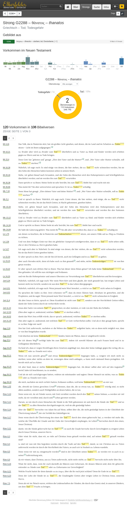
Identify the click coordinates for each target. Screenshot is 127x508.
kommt (21, 284)
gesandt (70, 261)
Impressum (55, 503)
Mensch (97, 374)
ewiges (111, 281)
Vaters (66, 447)
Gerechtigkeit (71, 421)
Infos (106, 7)
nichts (88, 261)
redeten (57, 374)
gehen (30, 175)
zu (41, 155)
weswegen (58, 359)
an (123, 269)
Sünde (59, 402)
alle (65, 230)
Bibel (75, 7)
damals (49, 471)
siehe (82, 261)
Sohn (24, 171)
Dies (21, 312)
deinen (48, 191)
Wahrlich (22, 167)
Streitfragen (48, 348)
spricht (27, 182)
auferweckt (36, 328)
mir (108, 182)
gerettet (64, 397)
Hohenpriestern (98, 175)
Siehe (20, 175)
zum (51, 152)
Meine (44, 182)
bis (119, 167)
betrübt (63, 182)
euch (38, 167)
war (46, 241)
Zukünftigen (61, 413)
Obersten (60, 276)
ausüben (27, 390)
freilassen (63, 272)
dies (103, 321)
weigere (102, 356)
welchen (50, 312)
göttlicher (60, 241)
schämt (88, 471)
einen (40, 402)
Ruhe (96, 308)
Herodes (32, 261)
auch (66, 257)
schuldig (86, 187)
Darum (21, 402)
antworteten (45, 187)
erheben (120, 152)
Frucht (28, 471)
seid (104, 464)
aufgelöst (81, 328)
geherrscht (92, 417)
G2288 (12, 13)
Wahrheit (43, 249)
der (61, 175)
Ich (19, 367)
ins (70, 257)
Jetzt (50, 293)
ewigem (114, 429)
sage (33, 167)
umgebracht (93, 336)
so (80, 386)
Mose (26, 191)
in (31, 144)
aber (31, 152)
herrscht (99, 459)
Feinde (42, 394)
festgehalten (34, 331)
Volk (24, 144)
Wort (61, 281)
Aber (20, 409)
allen (34, 405)
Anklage (98, 348)
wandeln (104, 447)
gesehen (69, 144)
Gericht (36, 284)
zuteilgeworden (82, 241)
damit (21, 303)
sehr (57, 182)
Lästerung (33, 230)
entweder (22, 467)
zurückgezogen (40, 374)
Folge (30, 324)
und (76, 144)
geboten (36, 159)
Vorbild (49, 413)
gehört (42, 230)
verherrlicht (53, 303)
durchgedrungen (54, 405)
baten (68, 336)
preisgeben (115, 359)
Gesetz (98, 483)
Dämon (85, 293)
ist (54, 182)
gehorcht (119, 464)
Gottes (55, 202)
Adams (33, 413)
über (75, 409)
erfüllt (40, 316)
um (94, 300)
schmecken (105, 167)
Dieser (90, 374)
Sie (33, 187)
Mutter (78, 159)
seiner (21, 455)
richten (24, 237)
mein (56, 281)
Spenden (73, 503)
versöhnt (65, 394)
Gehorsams (61, 467)
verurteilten (78, 230)
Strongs (86, 7)
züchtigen (50, 272)
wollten (70, 382)
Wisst (20, 464)
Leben (117, 281)
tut (103, 374)
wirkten (49, 483)
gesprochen (57, 308)
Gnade (44, 421)
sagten (84, 374)
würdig (108, 386)
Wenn (51, 288)
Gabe (58, 421)
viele (52, 436)
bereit (60, 257)
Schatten (107, 144)
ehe (20, 245)
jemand (58, 288)
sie (38, 155)
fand (23, 348)
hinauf (37, 175)
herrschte (39, 409)
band (112, 340)
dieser (67, 269)
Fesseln (39, 351)
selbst (94, 367)
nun (43, 272)
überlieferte (35, 344)
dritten (40, 269)
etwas (55, 356)
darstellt (55, 464)
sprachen (60, 187)
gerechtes (44, 386)
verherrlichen (79, 321)
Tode (44, 155)
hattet (34, 471)
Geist (41, 241)
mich (90, 281)
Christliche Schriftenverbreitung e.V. (80, 500)
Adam (51, 409)
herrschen (103, 421)
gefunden (26, 272)
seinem (66, 171)
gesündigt (80, 405)
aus (53, 284)
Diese (52, 300)
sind (46, 167)
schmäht (116, 159)
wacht (100, 182)
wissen (27, 459)
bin (52, 257)
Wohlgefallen (50, 390)
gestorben (111, 293)
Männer (89, 340)
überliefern (67, 152)
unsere (94, 234)
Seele (49, 182)
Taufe (70, 444)
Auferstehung (32, 455)
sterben (34, 163)
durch (42, 303)
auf (103, 234)
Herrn (42, 245)
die (86, 144)
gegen (21, 155)
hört (66, 281)
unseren (41, 432)
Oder (20, 436)
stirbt (80, 459)
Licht (63, 144)
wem (40, 464)
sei (116, 230)
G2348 (9, 42)
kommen (50, 171)
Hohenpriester (38, 276)
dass (70, 293)
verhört (47, 382)
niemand (100, 359)
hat (106, 281)
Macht (64, 202)
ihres (56, 348)
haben (68, 390)
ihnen (36, 147)
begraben (45, 444)
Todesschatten (69, 234)
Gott (26, 159)
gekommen (72, 202)
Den (20, 328)
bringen (50, 155)
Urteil (51, 386)
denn (44, 261)
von (24, 241)
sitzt (44, 144)
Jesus (28, 300)
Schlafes (105, 308)
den (59, 159)
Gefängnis (76, 257)
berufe (21, 362)
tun (88, 386)
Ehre (55, 159)
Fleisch (36, 483)
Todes (119, 144)
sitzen (21, 147)
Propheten (23, 296)
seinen (98, 436)
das (28, 144)
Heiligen (35, 241)
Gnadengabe (67, 476)
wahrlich (31, 281)
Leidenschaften (63, 483)
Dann (20, 182)
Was (20, 187)
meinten (74, 308)
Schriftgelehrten (116, 175)
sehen (57, 171)
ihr (29, 187)
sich (114, 152)
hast (91, 293)
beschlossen (38, 370)
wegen (39, 348)
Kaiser (39, 362)
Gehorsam (79, 464)
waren (48, 394)
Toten (121, 444)
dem (29, 241)
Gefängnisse (23, 344)
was (113, 374)
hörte (36, 300)
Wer (92, 159)
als (95, 340)
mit (104, 182)
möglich (111, 328)
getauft (75, 436)
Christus (32, 245)
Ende (103, 471)
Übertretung (24, 413)
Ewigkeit (117, 288)
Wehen (60, 328)
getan (20, 264)
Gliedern (120, 483)
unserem (120, 476)
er (19, 331)
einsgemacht (45, 452)
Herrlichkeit (105, 300)
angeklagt (72, 348)
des (28, 171)
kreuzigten (117, 276)
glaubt (80, 281)
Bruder (25, 152)
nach (42, 175)
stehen (76, 167)
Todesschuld (111, 269)
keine (99, 269)
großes (57, 144)
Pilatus (77, 336)
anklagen (78, 359)
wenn (29, 359)
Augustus (118, 367)
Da (19, 293)
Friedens (120, 234)
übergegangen (85, 284)
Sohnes (103, 394)
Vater (82, 152)
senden (53, 370)
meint (25, 187)
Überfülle (33, 421)
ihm (50, 241)
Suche (97, 7)
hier (70, 167)
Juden (37, 293)
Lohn (30, 476)
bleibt (86, 182)
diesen (29, 340)
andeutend (40, 312)
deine (63, 191)
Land (93, 144)
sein (51, 397)
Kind (91, 152)
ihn (51, 178)
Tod (57, 152)
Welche (21, 471)
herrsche (85, 429)
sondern (45, 284)
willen (121, 300)
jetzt (82, 471)
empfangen (82, 421)
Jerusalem (49, 175)
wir (78, 447)
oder (102, 159)
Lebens (96, 447)
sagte (30, 312)
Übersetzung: (54, 84)
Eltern (29, 155)
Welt (71, 402)
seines (97, 394)
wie (23, 276)
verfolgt (42, 340)
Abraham (99, 293)
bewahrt (75, 288)
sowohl (82, 340)
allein (20, 390)
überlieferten (99, 276)
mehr (20, 397)
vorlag (114, 348)
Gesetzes (63, 348)
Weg (111, 234)
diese (66, 359)
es (118, 386)
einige (51, 167)
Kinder (101, 152)
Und (20, 199)
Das (20, 144)
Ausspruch (70, 241)
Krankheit (59, 300)
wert (45, 351)
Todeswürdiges (102, 261)
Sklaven (66, 464)
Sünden (77, 483)
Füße (99, 234)
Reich (72, 171)
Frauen (106, 340)
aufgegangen (44, 147)
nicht (97, 167)
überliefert (23, 178)
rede (84, 308)
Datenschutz (64, 503)
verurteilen (71, 178)
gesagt (48, 159)
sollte (76, 312)
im (89, 144)
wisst (26, 436)
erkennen (57, 293)
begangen (85, 356)
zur (66, 276)
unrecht (36, 356)
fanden (61, 336)
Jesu (35, 316)
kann (88, 359)
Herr (41, 257)
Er (19, 257)
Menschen (35, 171)
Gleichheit (115, 409)
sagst (37, 296)
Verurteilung (74, 276)
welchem (54, 321)
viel (122, 394)
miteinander (70, 374)
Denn (20, 159)
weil (76, 382)
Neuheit (86, 447)
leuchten (34, 234)
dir (49, 257)
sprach (29, 199)
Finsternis (37, 144)
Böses (78, 269)
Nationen (120, 210)
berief (21, 370)
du (34, 296)
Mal (45, 269)
